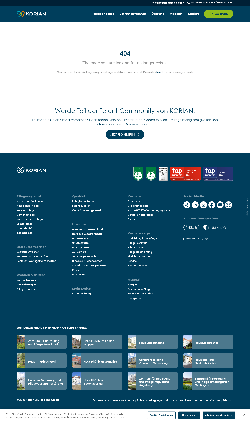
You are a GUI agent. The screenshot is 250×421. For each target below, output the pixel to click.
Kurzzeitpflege (26, 210)
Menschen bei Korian (140, 293)
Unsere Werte (80, 243)
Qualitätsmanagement (86, 210)
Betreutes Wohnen (28, 252)
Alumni (132, 219)
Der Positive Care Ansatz (87, 234)
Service (132, 261)
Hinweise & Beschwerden (87, 261)
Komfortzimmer (26, 280)
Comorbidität (25, 228)
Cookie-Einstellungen (161, 415)
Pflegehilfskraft (137, 247)
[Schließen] (244, 414)
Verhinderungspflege (30, 219)
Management (80, 247)
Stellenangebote (138, 206)
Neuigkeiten (135, 298)
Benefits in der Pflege (140, 215)
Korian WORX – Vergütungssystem (149, 210)
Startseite (134, 201)
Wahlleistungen (26, 284)
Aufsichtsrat (80, 252)
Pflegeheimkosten (28, 289)
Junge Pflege (24, 224)
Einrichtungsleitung (139, 256)
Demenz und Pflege (139, 289)
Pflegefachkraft (137, 243)
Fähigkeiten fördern (84, 201)
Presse (76, 270)
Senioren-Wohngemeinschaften (36, 261)
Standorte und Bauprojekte (89, 265)
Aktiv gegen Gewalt (84, 256)
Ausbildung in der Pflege (142, 238)
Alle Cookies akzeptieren (219, 415)
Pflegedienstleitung (140, 252)
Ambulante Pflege (28, 206)
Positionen (78, 274)
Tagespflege (24, 233)
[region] (125, 415)
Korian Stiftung (81, 293)
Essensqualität (81, 206)
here (158, 72)
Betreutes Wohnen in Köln (32, 256)
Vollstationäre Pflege (30, 201)
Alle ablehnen (189, 415)
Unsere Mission (81, 238)
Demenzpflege (26, 215)
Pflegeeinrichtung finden (168, 3)
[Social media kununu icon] (228, 205)
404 (125, 53)
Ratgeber (133, 284)
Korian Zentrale (137, 265)
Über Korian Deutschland (87, 229)
